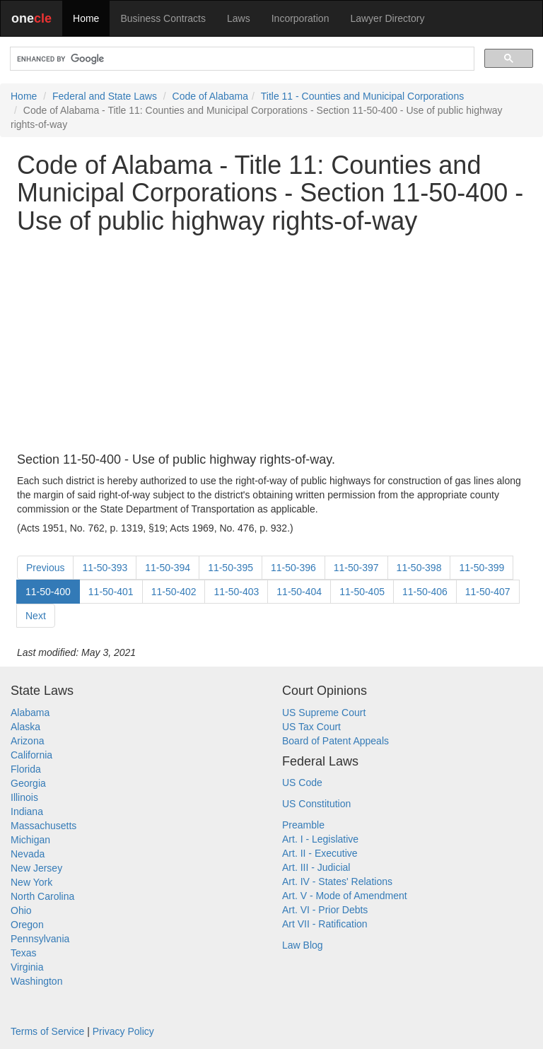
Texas (24, 953)
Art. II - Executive (320, 853)
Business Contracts (163, 18)
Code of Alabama (210, 96)
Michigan (30, 839)
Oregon (27, 924)
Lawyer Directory (387, 18)
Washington (36, 981)
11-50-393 (104, 567)
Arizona (27, 740)
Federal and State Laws (104, 96)
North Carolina (42, 896)
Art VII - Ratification (325, 924)
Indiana (27, 811)
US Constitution (316, 803)
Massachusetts (43, 825)
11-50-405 (362, 591)
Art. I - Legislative (320, 839)
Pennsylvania (40, 938)
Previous (45, 567)
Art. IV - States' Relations (337, 881)
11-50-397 (356, 567)
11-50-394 (167, 567)
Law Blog (302, 945)
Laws (238, 18)
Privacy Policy (123, 1031)
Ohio (21, 910)
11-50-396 (293, 567)
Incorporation (300, 18)
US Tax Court (311, 726)
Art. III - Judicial (316, 867)
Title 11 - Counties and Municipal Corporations (362, 96)
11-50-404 (299, 591)
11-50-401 (111, 591)
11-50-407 (487, 591)
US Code (302, 782)
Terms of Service (47, 1031)
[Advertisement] (271, 344)
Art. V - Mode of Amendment (344, 895)
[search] (241, 59)
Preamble (303, 825)
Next (35, 615)
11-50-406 (425, 591)
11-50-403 (236, 591)
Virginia (27, 967)
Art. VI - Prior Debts (325, 909)
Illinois (24, 797)
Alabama (30, 712)
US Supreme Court (324, 712)
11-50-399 (481, 567)
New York (31, 882)
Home (86, 18)
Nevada (28, 854)
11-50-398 (419, 567)
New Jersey (36, 868)
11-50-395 (230, 567)
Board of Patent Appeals (335, 740)
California (31, 755)
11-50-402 (174, 591)
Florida (26, 769)
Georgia (28, 783)
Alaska (25, 726)
